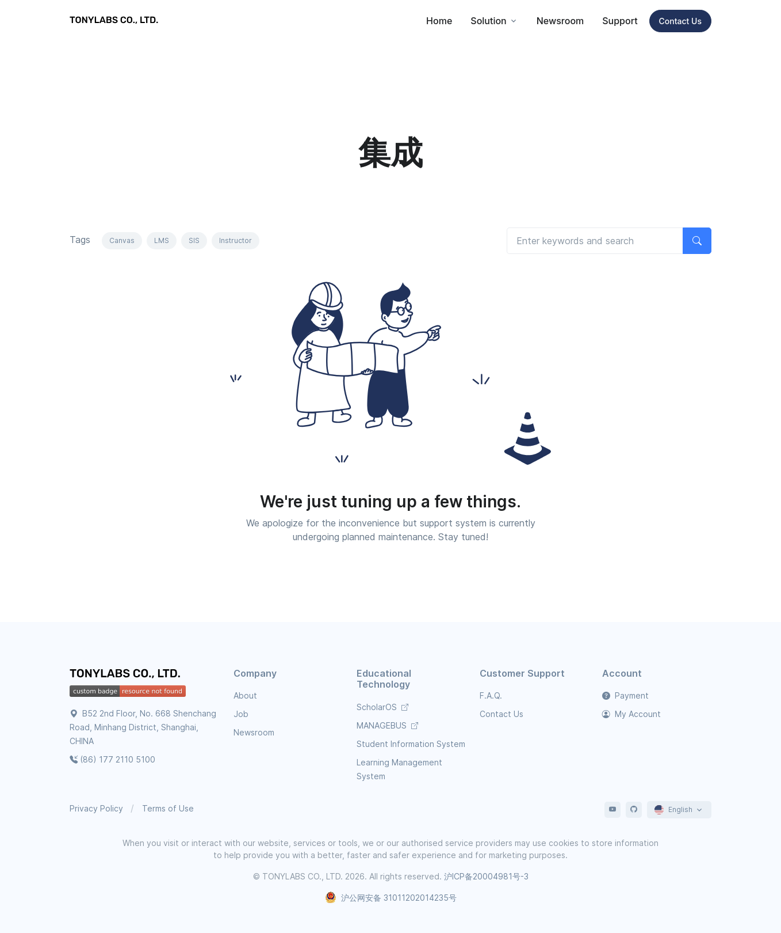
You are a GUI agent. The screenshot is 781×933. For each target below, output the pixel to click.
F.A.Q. (491, 695)
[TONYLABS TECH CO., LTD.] (116, 20)
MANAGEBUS (387, 725)
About (245, 695)
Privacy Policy (96, 808)
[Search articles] (595, 240)
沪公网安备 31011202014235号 (391, 897)
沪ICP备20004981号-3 (486, 876)
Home (439, 20)
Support (619, 20)
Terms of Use (168, 808)
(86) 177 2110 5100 (112, 759)
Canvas (122, 240)
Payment (625, 695)
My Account (631, 714)
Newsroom (560, 20)
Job (240, 714)
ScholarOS (382, 707)
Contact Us (680, 21)
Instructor (235, 240)
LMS (161, 240)
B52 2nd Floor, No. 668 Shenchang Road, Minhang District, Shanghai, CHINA (143, 727)
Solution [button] (488, 20)
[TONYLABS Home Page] (127, 675)
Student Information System (411, 744)
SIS (194, 240)
